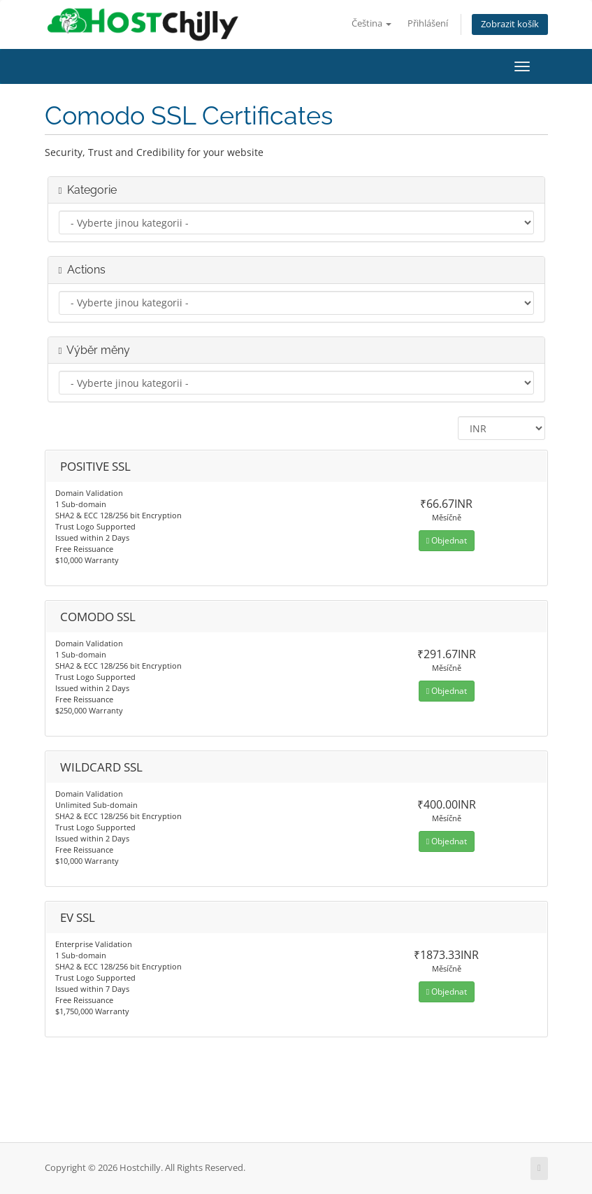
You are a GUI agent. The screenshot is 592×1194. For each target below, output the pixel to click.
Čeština (371, 23)
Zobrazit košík (510, 24)
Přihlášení (427, 23)
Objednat (446, 540)
